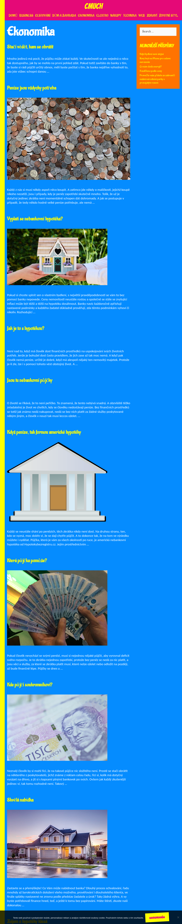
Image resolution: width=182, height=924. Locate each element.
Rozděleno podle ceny (151, 71)
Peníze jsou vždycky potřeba (31, 88)
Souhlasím (157, 917)
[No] (178, 917)
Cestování (42, 15)
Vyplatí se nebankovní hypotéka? (35, 219)
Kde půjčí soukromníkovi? (29, 685)
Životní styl (168, 15)
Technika (130, 15)
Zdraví (152, 15)
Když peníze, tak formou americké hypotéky (44, 432)
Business (26, 15)
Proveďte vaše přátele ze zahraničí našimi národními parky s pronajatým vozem (157, 79)
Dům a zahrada (64, 15)
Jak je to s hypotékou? (25, 328)
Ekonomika (86, 15)
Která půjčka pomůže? (27, 561)
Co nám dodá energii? (151, 66)
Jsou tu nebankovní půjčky (29, 380)
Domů (13, 15)
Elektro (102, 15)
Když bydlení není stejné (152, 54)
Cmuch (93, 6)
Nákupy (115, 15)
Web (141, 15)
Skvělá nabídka (20, 800)
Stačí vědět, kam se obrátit (30, 47)
